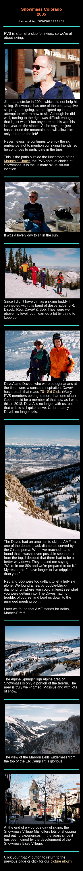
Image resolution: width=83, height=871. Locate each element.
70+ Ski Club (50, 392)
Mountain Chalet (17, 161)
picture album (61, 861)
